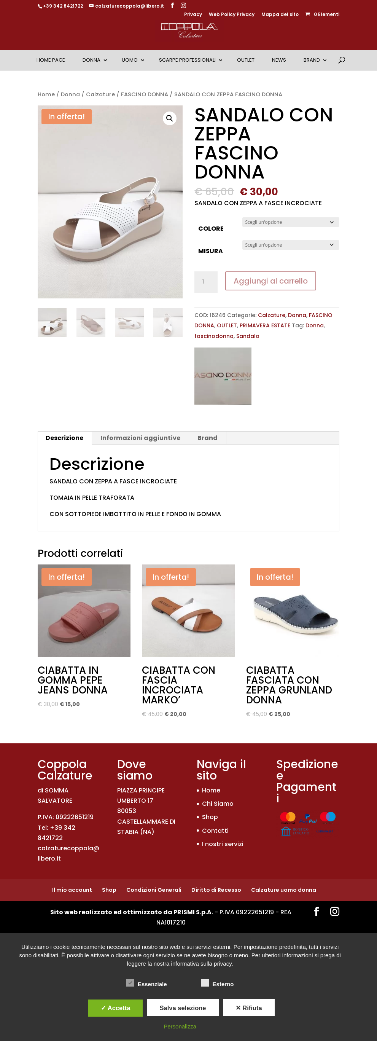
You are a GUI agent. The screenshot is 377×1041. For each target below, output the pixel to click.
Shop (210, 817)
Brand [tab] (207, 438)
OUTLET (246, 60)
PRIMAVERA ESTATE (265, 325)
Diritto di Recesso (216, 890)
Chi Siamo (218, 803)
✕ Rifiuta (248, 1007)
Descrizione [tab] (64, 438)
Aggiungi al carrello (271, 281)
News (279, 60)
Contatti (215, 830)
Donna (91, 60)
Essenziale (146, 983)
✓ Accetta (115, 1007)
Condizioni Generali (153, 890)
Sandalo (247, 336)
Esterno (217, 983)
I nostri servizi (222, 844)
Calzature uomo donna (283, 890)
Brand (312, 60)
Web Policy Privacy (232, 15)
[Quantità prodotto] (205, 282)
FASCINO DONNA (144, 94)
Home (46, 94)
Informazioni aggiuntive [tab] (140, 438)
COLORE (211, 228)
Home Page (51, 60)
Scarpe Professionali (187, 60)
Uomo (130, 60)
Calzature (100, 94)
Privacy (193, 15)
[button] (170, 118)
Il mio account (72, 890)
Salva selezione (183, 1007)
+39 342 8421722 (63, 6)
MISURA (210, 251)
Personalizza (180, 1026)
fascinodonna (214, 336)
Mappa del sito (280, 15)
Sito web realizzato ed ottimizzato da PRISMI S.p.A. (131, 912)
